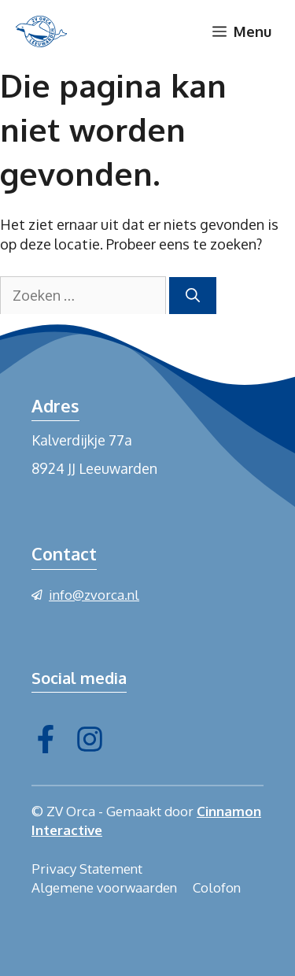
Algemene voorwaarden (104, 887)
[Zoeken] (192, 295)
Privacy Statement (86, 868)
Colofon (217, 887)
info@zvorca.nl (94, 594)
